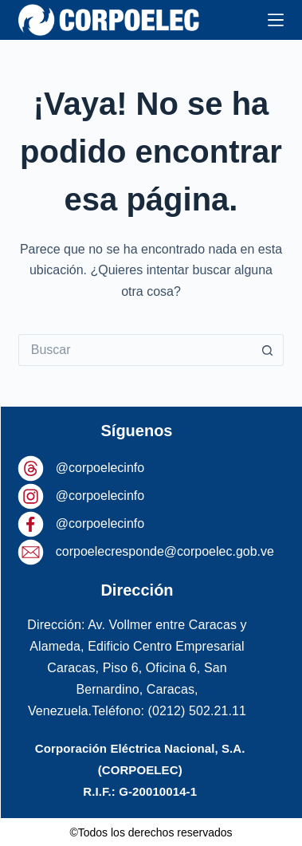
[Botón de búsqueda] (268, 350)
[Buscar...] (135, 350)
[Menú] (276, 20)
